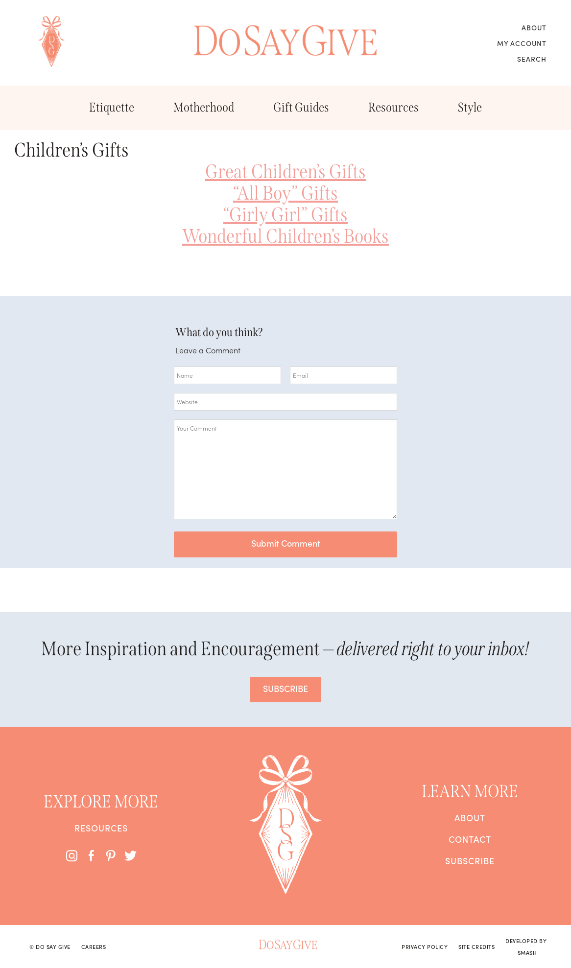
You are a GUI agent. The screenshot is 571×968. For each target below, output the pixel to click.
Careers (93, 946)
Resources (393, 107)
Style (470, 107)
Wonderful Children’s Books (285, 236)
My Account (522, 43)
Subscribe (470, 861)
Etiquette (111, 107)
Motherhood (203, 107)
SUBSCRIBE (285, 688)
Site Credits (476, 946)
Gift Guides (301, 107)
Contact (470, 839)
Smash (527, 952)
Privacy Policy (425, 946)
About (534, 27)
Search (532, 59)
